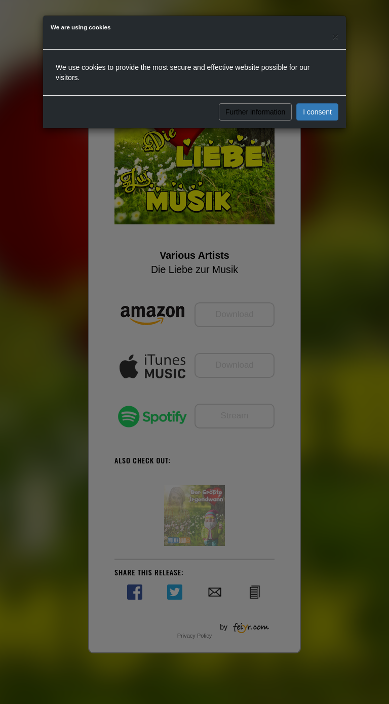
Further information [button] (255, 112)
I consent (317, 112)
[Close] (335, 36)
